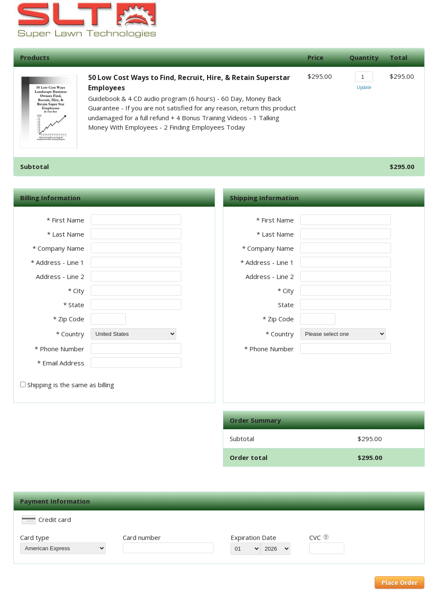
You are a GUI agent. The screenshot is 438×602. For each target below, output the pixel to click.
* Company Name (58, 248)
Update (364, 87)
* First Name (65, 220)
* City (76, 290)
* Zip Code (68, 318)
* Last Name (65, 234)
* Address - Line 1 (57, 262)
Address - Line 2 (60, 276)
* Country (70, 333)
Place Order (399, 582)
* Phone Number (269, 348)
